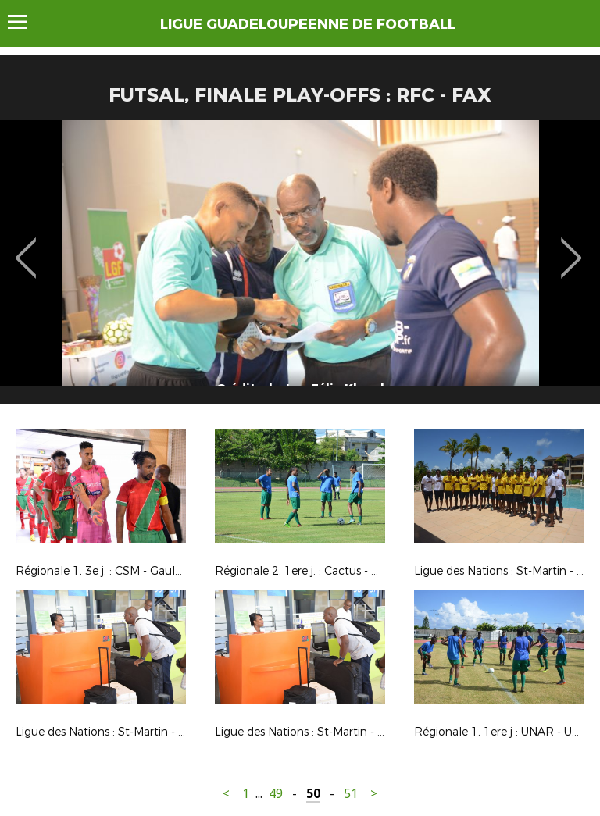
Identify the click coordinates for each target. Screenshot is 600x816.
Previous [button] (26, 247)
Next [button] (571, 247)
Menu (24, 21)
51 (351, 793)
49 (276, 793)
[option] (300, 267)
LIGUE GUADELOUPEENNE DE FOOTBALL (307, 24)
